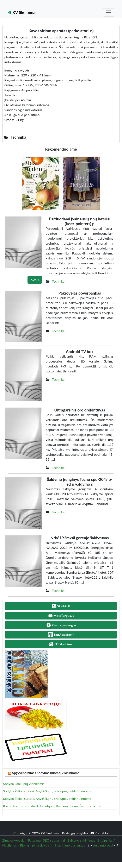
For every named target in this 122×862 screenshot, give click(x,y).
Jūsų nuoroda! (103, 845)
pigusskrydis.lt (42, 845)
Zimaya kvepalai (13, 840)
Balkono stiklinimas (81, 840)
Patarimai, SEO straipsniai (46, 840)
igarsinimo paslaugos (70, 845)
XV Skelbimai (22, 12)
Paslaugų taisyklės (75, 833)
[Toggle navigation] (108, 12)
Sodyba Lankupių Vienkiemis (23, 784)
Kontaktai (100, 833)
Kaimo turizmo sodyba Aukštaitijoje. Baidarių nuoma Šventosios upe (52, 806)
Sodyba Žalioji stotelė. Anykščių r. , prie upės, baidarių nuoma (47, 791)
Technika (58, 281)
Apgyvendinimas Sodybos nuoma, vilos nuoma (45, 773)
